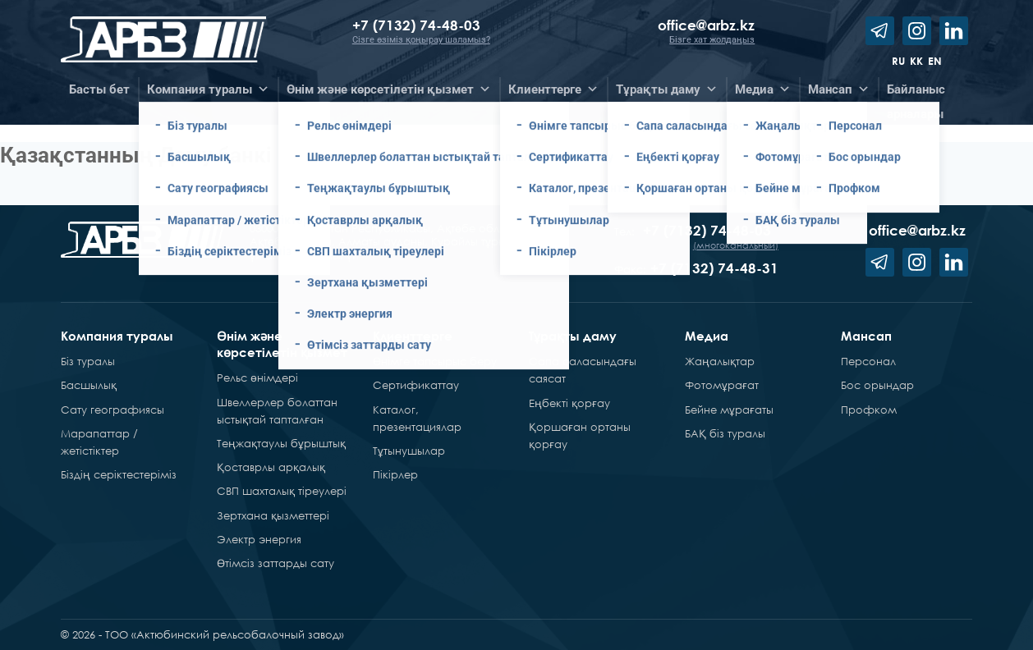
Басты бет (99, 89)
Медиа (706, 335)
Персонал (868, 361)
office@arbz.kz (706, 25)
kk (916, 60)
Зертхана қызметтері (273, 515)
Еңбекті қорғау (569, 403)
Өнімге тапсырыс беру (435, 361)
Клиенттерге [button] (553, 89)
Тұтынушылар (409, 450)
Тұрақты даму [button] (667, 89)
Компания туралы (117, 335)
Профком (869, 409)
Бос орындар (877, 384)
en (935, 60)
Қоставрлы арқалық (271, 467)
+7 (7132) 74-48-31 (714, 268)
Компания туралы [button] (208, 89)
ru (898, 60)
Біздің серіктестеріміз (119, 474)
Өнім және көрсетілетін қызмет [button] (389, 89)
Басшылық (89, 384)
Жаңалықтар (720, 361)
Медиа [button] (763, 89)
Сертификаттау (416, 384)
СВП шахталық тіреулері (282, 490)
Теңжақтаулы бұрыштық (281, 443)
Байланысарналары (916, 92)
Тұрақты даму (573, 335)
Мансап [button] (839, 89)
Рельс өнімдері (257, 377)
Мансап (866, 335)
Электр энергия (259, 539)
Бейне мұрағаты (729, 409)
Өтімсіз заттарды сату (275, 563)
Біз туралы (88, 361)
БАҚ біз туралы (725, 433)
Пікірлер (395, 474)
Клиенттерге (412, 335)
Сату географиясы (112, 409)
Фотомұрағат (722, 384)
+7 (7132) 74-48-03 (418, 25)
